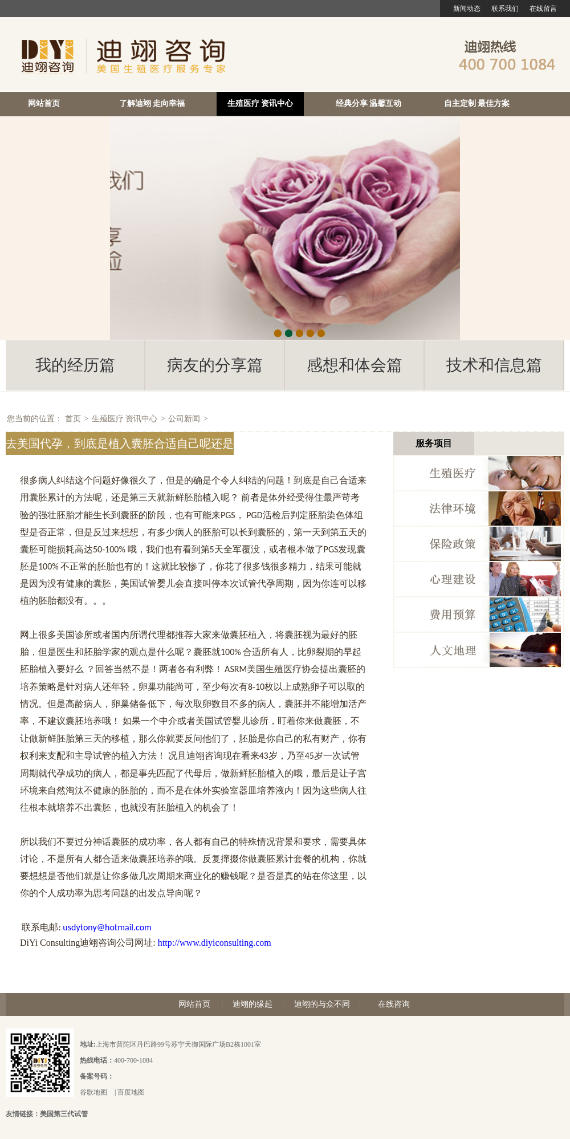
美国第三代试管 (64, 1114)
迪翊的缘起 (252, 1004)
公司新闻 (184, 418)
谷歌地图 (93, 1092)
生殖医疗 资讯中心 (260, 103)
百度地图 (131, 1092)
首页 (73, 418)
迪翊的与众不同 (322, 1004)
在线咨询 (394, 1004)
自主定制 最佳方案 (477, 103)
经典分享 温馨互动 (369, 103)
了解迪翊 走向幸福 (152, 103)
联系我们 (505, 9)
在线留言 (543, 9)
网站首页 (44, 103)
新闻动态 (467, 9)
